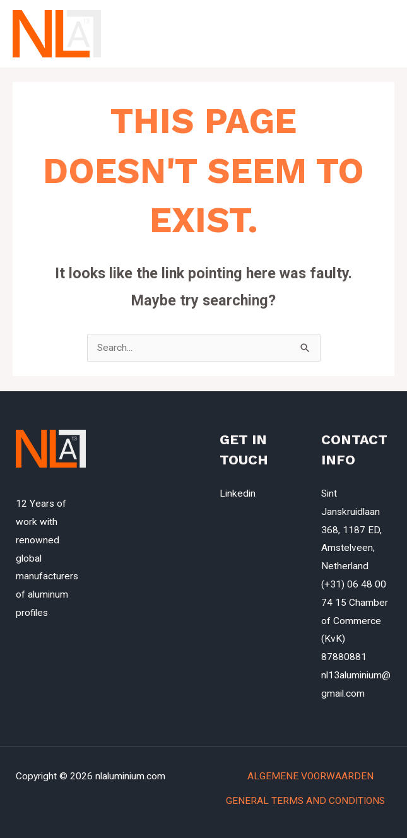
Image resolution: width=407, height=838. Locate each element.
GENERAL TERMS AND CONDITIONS (305, 800)
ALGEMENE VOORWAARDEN (319, 776)
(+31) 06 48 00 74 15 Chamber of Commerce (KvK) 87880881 (354, 621)
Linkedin (238, 493)
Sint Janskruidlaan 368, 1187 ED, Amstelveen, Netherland (351, 530)
